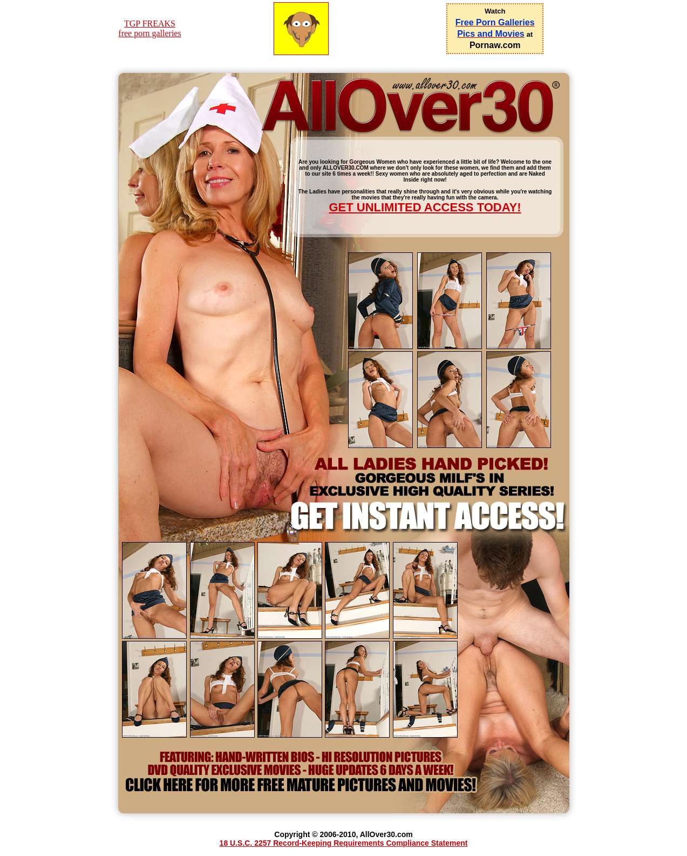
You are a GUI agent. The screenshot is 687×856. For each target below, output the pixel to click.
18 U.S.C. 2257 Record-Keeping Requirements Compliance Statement (344, 843)
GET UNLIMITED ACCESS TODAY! (425, 207)
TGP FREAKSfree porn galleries (149, 28)
